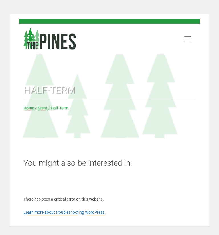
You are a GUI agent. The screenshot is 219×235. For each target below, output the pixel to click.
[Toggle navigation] (188, 39)
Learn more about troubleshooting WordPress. (64, 212)
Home (28, 108)
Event (42, 108)
